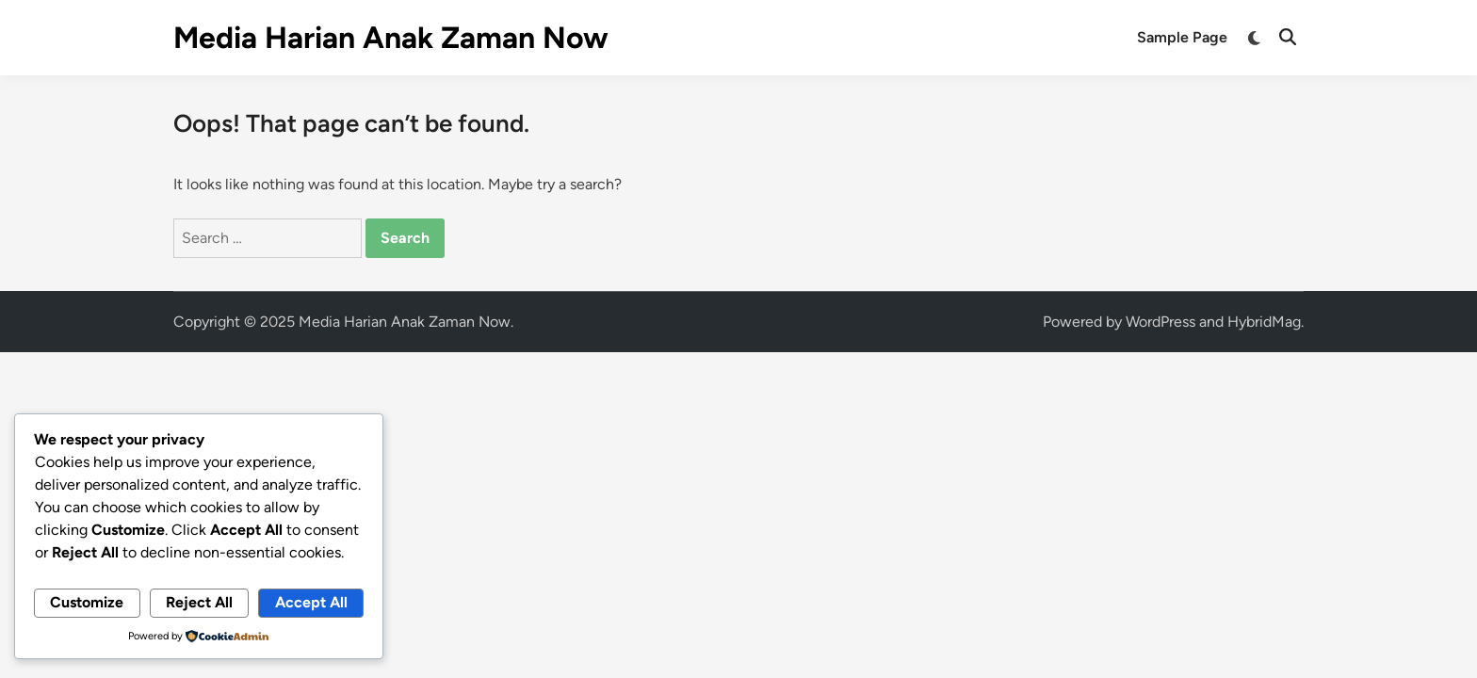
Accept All (311, 602)
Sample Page (1182, 37)
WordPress (1160, 322)
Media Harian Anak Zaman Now (391, 38)
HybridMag (1264, 322)
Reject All (199, 602)
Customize (86, 602)
